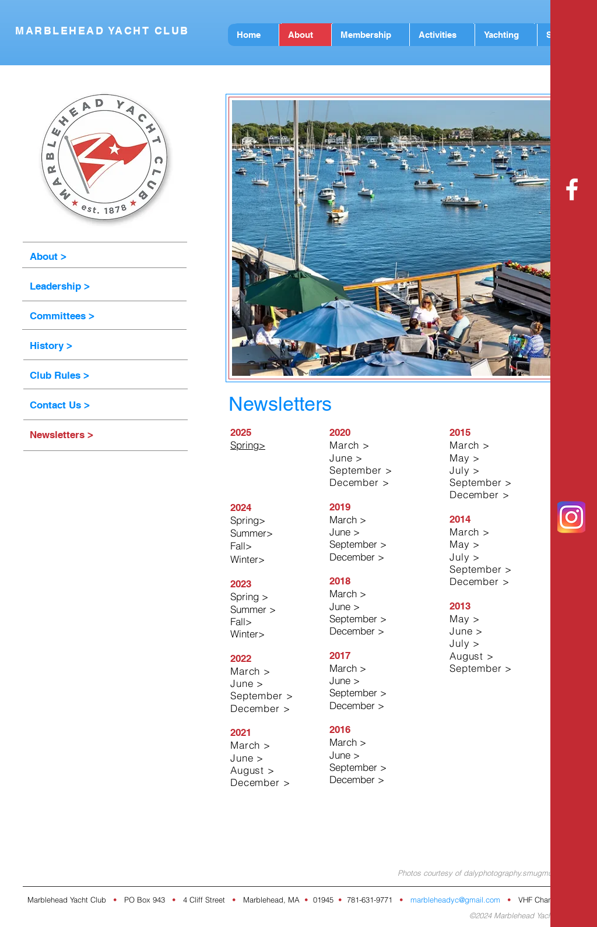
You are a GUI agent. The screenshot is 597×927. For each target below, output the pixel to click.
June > (344, 532)
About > (48, 256)
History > (51, 345)
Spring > (249, 596)
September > (358, 544)
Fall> (241, 546)
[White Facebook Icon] (572, 189)
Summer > (253, 609)
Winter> (247, 634)
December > (356, 557)
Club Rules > (59, 375)
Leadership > (60, 286)
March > (347, 519)
